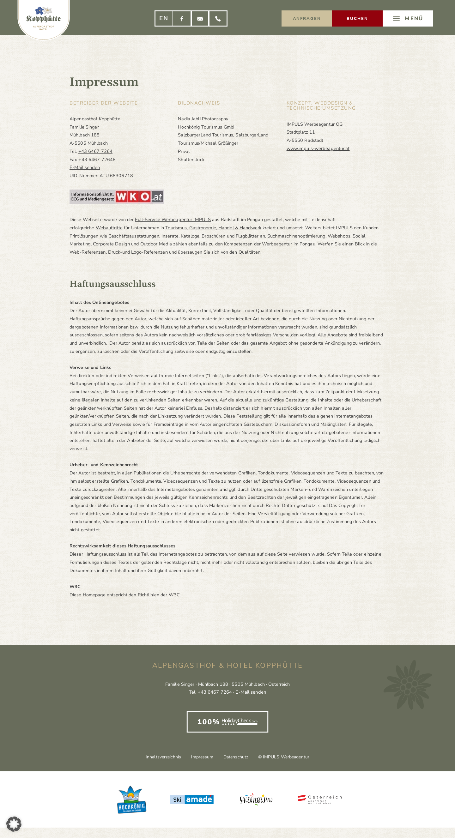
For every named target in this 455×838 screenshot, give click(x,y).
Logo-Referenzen (149, 252)
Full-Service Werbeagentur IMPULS (172, 219)
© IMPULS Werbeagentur (289, 757)
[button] (14, 824)
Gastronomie (202, 228)
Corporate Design (110, 244)
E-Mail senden (84, 167)
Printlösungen (84, 236)
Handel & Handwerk (237, 228)
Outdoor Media (154, 244)
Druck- (115, 252)
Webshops (337, 236)
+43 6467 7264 (95, 151)
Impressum (200, 757)
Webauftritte (109, 228)
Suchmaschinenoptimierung (295, 236)
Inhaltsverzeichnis (157, 757)
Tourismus (175, 228)
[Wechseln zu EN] (163, 18)
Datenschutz (237, 757)
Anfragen (307, 18)
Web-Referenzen (88, 252)
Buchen (357, 18)
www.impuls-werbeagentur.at (318, 148)
